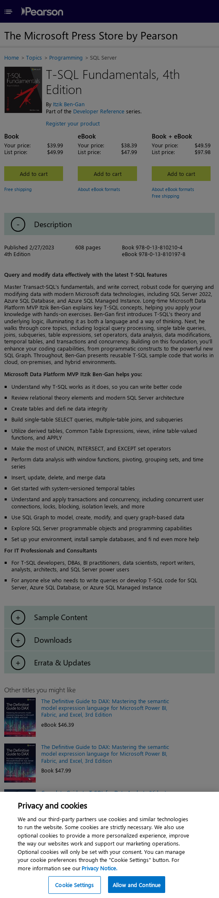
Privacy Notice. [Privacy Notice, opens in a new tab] (99, 878)
